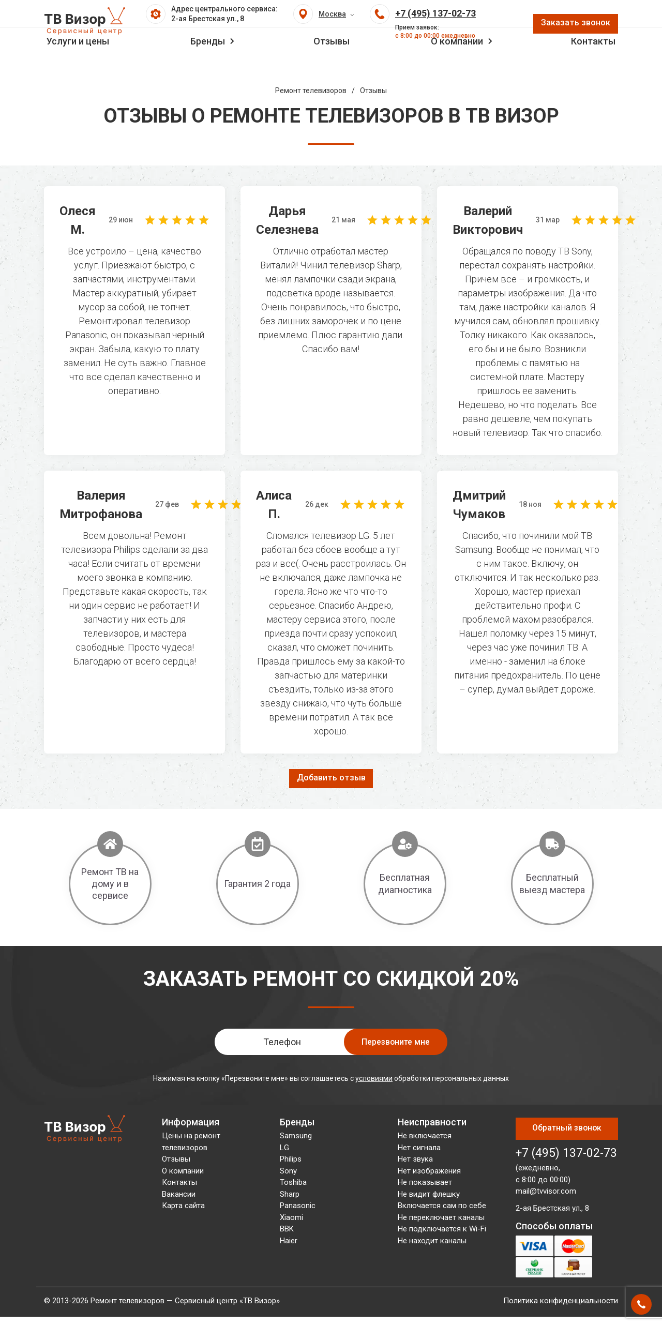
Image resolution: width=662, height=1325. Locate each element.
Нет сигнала (419, 1149)
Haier (288, 1242)
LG (284, 1149)
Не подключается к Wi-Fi (442, 1231)
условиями (374, 1080)
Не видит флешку (429, 1195)
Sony (288, 1172)
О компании (457, 65)
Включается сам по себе (442, 1207)
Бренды (207, 65)
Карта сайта (183, 1207)
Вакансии (178, 1195)
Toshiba (293, 1184)
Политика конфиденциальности (560, 1291)
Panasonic (297, 1207)
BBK (287, 1231)
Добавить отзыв (331, 778)
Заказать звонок (572, 27)
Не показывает (425, 1184)
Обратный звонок (567, 1125)
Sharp (289, 1195)
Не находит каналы (432, 1242)
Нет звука (415, 1161)
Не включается (425, 1137)
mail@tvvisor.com (546, 1181)
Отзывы (331, 65)
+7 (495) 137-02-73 (566, 1144)
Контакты (593, 65)
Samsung (296, 1137)
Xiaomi (291, 1219)
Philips (291, 1161)
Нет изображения (429, 1172)
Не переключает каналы (441, 1219)
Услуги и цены (78, 65)
